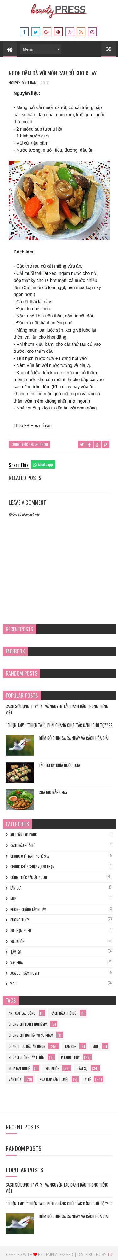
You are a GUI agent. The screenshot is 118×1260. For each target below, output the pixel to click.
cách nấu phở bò (23, 842)
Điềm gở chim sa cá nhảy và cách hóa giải (74, 735)
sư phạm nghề (20, 928)
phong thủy (19, 917)
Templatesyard (58, 1252)
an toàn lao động (23, 832)
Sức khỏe (17, 938)
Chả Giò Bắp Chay (53, 790)
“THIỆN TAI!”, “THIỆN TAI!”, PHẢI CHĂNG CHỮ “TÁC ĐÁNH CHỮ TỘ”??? (59, 722)
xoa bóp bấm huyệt (24, 970)
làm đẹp (15, 885)
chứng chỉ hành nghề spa (29, 853)
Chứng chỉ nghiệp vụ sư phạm (32, 864)
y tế (13, 981)
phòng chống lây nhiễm (28, 906)
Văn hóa (16, 959)
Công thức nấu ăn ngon (29, 442)
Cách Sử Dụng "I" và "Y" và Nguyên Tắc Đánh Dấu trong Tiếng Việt (57, 706)
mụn (13, 895)
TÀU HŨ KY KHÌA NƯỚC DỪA (59, 762)
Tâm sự (15, 949)
